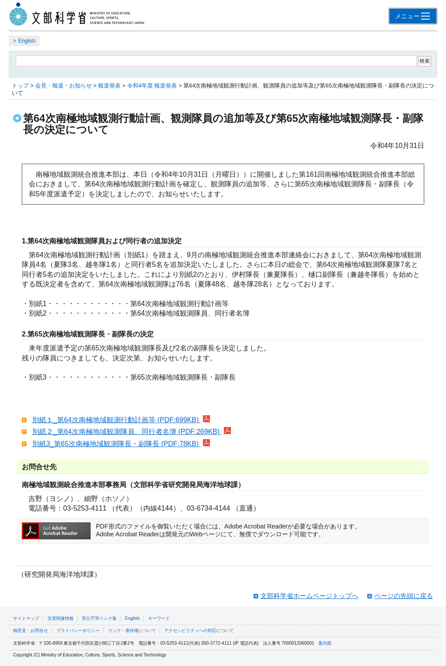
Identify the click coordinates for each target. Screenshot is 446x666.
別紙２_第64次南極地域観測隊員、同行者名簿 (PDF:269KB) (131, 431)
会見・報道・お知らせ (63, 85)
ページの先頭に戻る (403, 595)
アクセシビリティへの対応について (199, 630)
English (26, 41)
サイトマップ (26, 618)
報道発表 (109, 85)
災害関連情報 (60, 618)
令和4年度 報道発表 (152, 85)
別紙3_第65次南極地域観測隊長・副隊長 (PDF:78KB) (121, 443)
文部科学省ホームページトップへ (309, 595)
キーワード (159, 618)
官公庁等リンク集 (99, 618)
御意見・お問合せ (30, 630)
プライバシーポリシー (78, 630)
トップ (20, 85)
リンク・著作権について (132, 630)
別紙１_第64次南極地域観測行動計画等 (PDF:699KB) (121, 420)
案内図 (324, 643)
